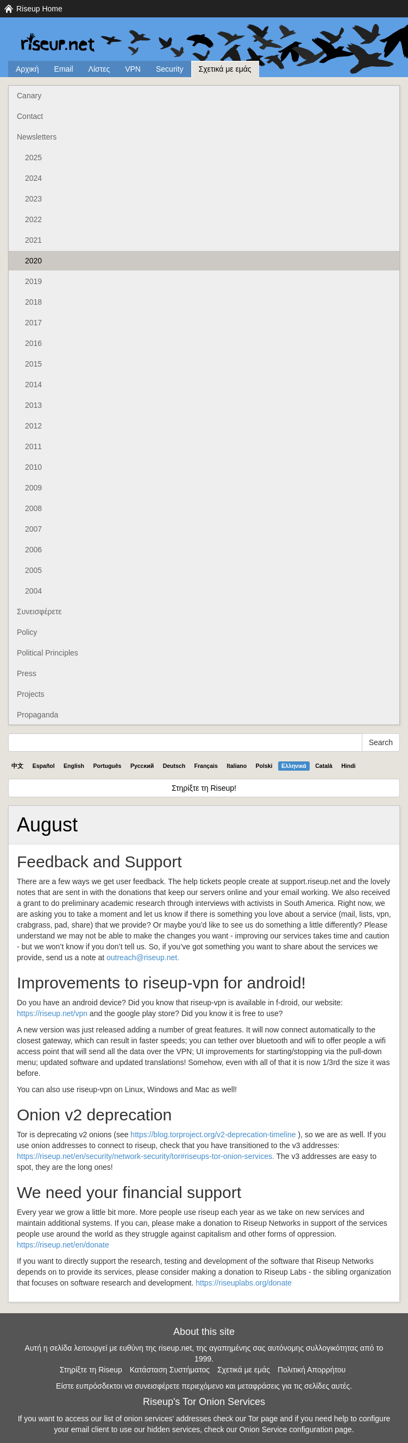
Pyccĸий (142, 766)
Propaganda (37, 714)
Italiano (237, 766)
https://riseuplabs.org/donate (244, 1282)
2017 (33, 322)
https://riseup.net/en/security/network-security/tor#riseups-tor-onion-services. (145, 1156)
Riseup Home (39, 8)
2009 (33, 487)
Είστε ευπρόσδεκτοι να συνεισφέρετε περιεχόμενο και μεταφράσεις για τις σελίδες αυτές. (204, 1386)
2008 (33, 508)
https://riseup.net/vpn (52, 1013)
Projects (31, 694)
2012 (33, 425)
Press (26, 673)
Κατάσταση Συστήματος (170, 1369)
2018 (33, 302)
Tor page (263, 1418)
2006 (33, 549)
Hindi (348, 766)
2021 (33, 240)
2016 (33, 343)
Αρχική (27, 69)
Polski (264, 766)
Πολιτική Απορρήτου (312, 1369)
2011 (33, 446)
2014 (33, 384)
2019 (33, 281)
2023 (33, 198)
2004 (33, 591)
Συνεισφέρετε (39, 611)
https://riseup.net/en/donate (63, 1244)
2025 (33, 157)
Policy (27, 632)
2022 (33, 219)
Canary (29, 95)
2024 (33, 178)
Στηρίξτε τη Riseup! (204, 788)
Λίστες (99, 69)
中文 (17, 766)
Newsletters (37, 137)
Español (44, 766)
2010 (33, 467)
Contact (30, 116)
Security (170, 69)
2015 (33, 364)
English (74, 766)
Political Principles (47, 652)
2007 (33, 529)
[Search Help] (185, 742)
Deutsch (174, 766)
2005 (33, 570)
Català (323, 766)
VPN (133, 69)
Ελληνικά (293, 766)
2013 (33, 405)
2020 (33, 260)
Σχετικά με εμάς (225, 69)
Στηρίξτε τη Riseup (91, 1369)
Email (63, 69)
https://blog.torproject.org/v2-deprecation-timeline (213, 1134)
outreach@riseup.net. (142, 957)
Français (206, 766)
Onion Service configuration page (295, 1429)
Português (107, 766)
